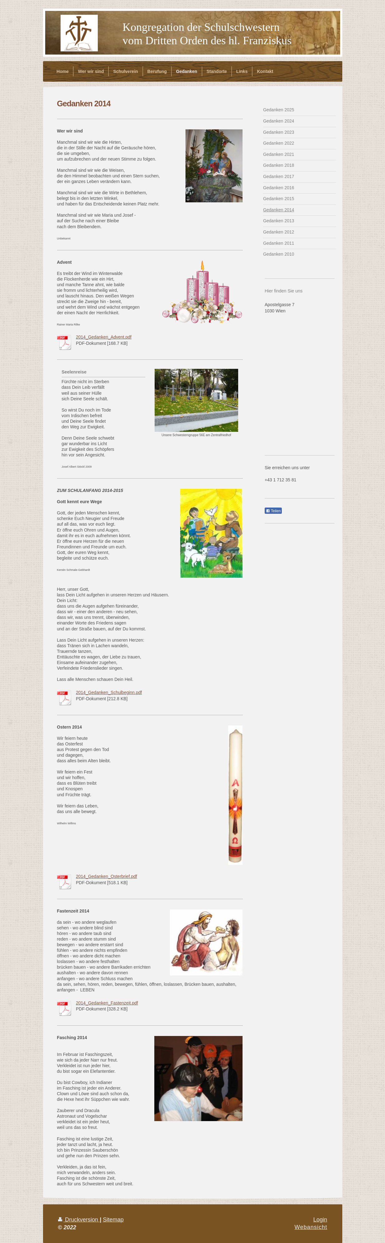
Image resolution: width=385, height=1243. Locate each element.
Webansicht (311, 1227)
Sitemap (113, 1220)
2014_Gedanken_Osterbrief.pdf (106, 876)
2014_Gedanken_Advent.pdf (104, 337)
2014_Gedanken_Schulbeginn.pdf (109, 692)
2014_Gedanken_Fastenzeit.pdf (107, 1002)
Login (320, 1220)
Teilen (273, 511)
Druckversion (79, 1220)
